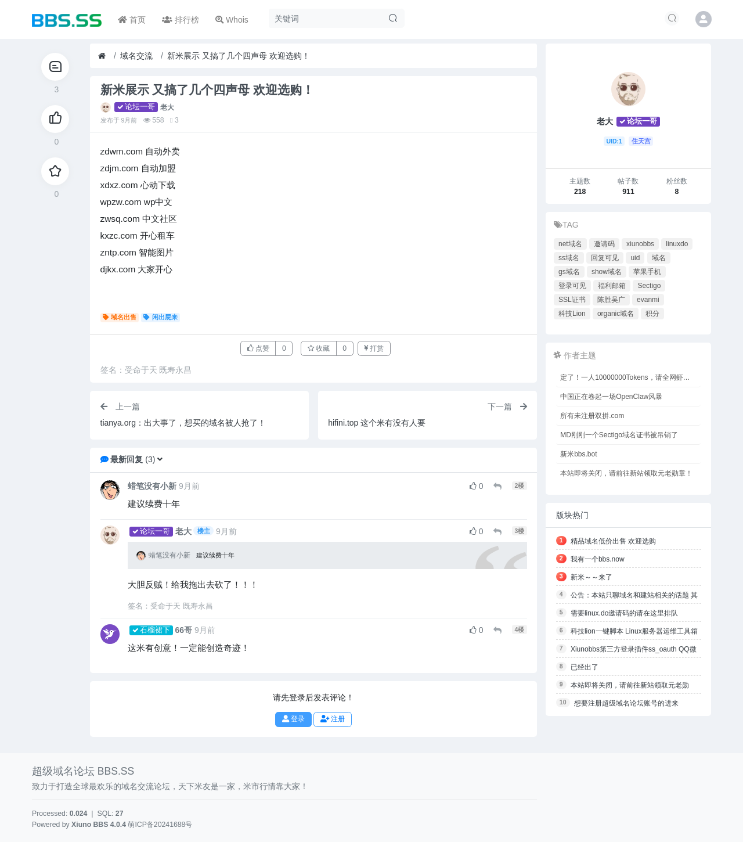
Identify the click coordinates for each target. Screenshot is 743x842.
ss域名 (568, 258)
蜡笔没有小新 (152, 486)
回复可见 (605, 258)
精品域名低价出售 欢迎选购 (613, 541)
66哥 (184, 630)
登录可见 (572, 286)
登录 (293, 719)
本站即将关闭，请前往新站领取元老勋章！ (626, 473)
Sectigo (649, 286)
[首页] (102, 56)
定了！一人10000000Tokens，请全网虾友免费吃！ (630, 377)
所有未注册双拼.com (592, 416)
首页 (132, 19)
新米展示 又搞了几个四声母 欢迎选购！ (238, 55)
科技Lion (572, 314)
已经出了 (584, 667)
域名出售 (120, 317)
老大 (167, 107)
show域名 (606, 272)
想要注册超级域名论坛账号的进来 (626, 703)
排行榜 (180, 19)
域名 (659, 258)
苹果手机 (647, 272)
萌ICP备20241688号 (160, 825)
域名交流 (136, 55)
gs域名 (569, 272)
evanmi (648, 300)
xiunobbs (640, 244)
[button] (160, 459)
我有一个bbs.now (598, 559)
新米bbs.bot (578, 454)
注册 (332, 719)
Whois (231, 19)
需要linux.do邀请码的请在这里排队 (624, 613)
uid (635, 258)
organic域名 (615, 314)
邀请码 (604, 244)
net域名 (570, 244)
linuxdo (677, 244)
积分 (652, 314)
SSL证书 (572, 300)
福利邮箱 (612, 286)
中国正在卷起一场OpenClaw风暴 (611, 397)
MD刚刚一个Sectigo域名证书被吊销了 (619, 435)
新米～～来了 (591, 577)
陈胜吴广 (611, 300)
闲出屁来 (160, 317)
